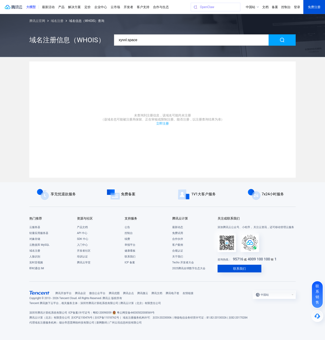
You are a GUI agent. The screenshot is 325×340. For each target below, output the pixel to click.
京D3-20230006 (162, 317)
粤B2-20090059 (102, 312)
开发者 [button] (128, 7)
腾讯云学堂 (84, 262)
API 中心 (82, 233)
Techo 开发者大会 (183, 262)
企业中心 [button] (100, 7)
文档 (265, 7)
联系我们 (130, 256)
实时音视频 (36, 262)
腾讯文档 (156, 293)
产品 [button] (61, 7)
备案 (275, 7)
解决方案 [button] (74, 7)
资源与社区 (85, 218)
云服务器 (34, 227)
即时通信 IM (36, 268)
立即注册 (162, 123)
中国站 (250, 7)
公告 (127, 227)
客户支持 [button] (143, 7)
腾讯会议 (80, 293)
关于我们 (177, 256)
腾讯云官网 (37, 21)
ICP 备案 (130, 262)
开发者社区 (84, 250)
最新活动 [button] (48, 7)
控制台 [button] (286, 7)
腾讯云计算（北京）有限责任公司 (49, 317)
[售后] (317, 316)
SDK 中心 (82, 239)
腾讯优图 (114, 293)
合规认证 (177, 250)
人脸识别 (34, 256)
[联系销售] (317, 294)
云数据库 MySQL (39, 244)
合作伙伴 (177, 239)
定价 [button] (87, 7)
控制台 (129, 233)
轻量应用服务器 (38, 233)
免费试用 (177, 233)
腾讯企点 (128, 293)
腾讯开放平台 (63, 293)
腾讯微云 (142, 293)
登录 (297, 7)
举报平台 (130, 244)
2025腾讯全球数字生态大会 (188, 268)
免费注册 (314, 7)
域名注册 (57, 21)
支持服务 (131, 218)
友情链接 (188, 293)
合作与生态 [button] (161, 7)
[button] (30, 7)
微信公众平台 (97, 293)
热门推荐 (35, 218)
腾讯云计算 (180, 218)
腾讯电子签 (172, 293)
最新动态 (177, 227)
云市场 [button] (115, 7)
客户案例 (177, 244)
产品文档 (82, 227)
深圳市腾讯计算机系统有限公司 (48, 312)
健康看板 (130, 250)
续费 (127, 239)
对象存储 (34, 239)
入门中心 (82, 244)
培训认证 (82, 256)
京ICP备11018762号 (107, 317)
